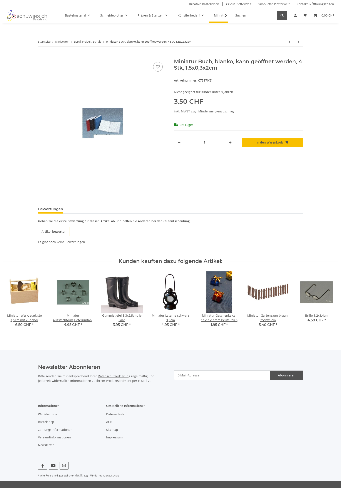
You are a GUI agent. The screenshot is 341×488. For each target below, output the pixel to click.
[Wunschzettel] (305, 15)
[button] (295, 15)
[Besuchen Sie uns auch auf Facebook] (42, 466)
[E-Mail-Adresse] (222, 375)
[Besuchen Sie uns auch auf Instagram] (64, 466)
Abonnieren (286, 375)
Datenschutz (115, 414)
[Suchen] (254, 15)
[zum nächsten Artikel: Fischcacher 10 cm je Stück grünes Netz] (298, 41)
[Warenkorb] (324, 15)
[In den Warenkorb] (41, 56)
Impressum (114, 437)
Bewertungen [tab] (50, 209)
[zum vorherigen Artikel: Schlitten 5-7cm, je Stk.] (289, 41)
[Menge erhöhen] (230, 142)
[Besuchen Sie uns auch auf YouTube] (53, 466)
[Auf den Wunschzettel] (158, 67)
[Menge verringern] (179, 142)
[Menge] (205, 142)
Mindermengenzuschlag (216, 111)
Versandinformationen (54, 437)
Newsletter (46, 445)
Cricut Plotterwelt (238, 4)
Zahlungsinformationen (55, 430)
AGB (109, 422)
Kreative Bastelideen (204, 4)
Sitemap (112, 430)
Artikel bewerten (54, 231)
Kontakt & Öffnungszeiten (315, 4)
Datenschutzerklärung (114, 376)
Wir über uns (47, 414)
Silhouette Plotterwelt (274, 4)
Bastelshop (46, 422)
